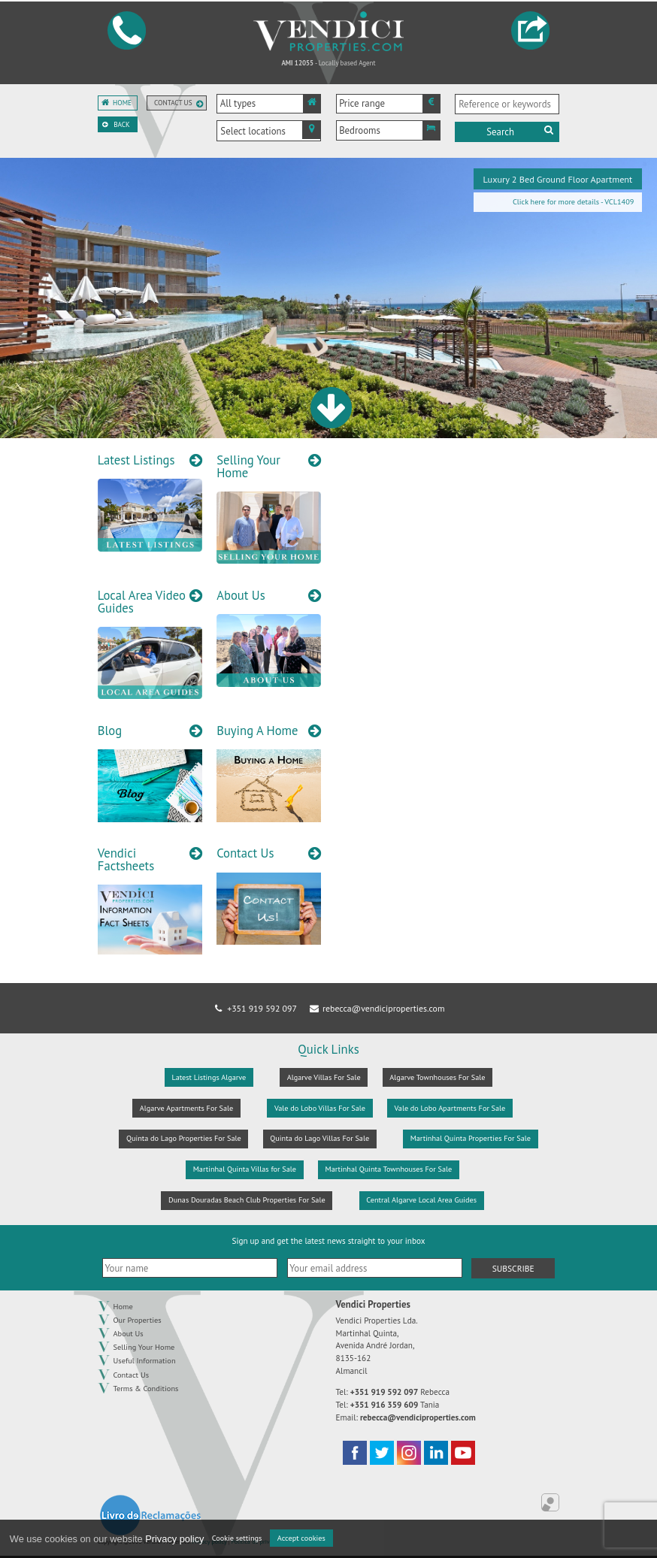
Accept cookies (301, 1538)
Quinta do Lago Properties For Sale (183, 1138)
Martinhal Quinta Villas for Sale (244, 1169)
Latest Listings (136, 460)
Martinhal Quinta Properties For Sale (470, 1138)
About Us (240, 595)
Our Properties (138, 1319)
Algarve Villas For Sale (324, 1077)
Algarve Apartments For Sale (187, 1108)
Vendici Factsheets (126, 859)
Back (122, 124)
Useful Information (145, 1360)
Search (521, 132)
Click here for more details (556, 202)
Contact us (173, 102)
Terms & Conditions (146, 1388)
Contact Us (245, 853)
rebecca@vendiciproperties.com (375, 1008)
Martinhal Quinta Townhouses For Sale (389, 1169)
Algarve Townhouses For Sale (437, 1077)
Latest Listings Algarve (209, 1077)
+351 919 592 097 (255, 1008)
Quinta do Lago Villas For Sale (319, 1138)
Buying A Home (257, 731)
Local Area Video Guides (142, 601)
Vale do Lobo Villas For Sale (319, 1108)
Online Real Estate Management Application (550, 1502)
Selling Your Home (248, 466)
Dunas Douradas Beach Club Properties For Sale (246, 1200)
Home (122, 102)
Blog (110, 731)
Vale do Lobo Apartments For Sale (450, 1108)
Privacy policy (174, 1538)
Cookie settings (237, 1538)
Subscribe (513, 1268)
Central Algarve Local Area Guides (421, 1200)
